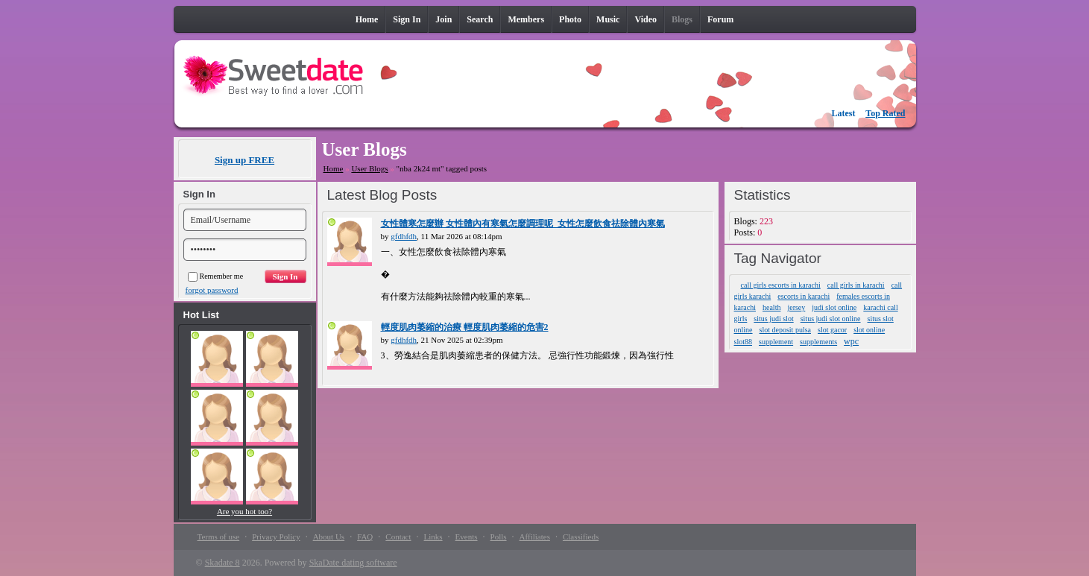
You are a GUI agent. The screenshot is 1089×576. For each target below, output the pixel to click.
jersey (796, 307)
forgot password (212, 289)
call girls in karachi (856, 285)
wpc (851, 341)
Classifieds (581, 536)
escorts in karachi (803, 296)
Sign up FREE (244, 159)
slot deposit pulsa (785, 330)
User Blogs (369, 168)
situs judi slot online (831, 318)
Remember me (216, 276)
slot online (869, 330)
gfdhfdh (404, 236)
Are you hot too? (244, 511)
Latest (844, 113)
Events (466, 536)
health (771, 307)
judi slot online (834, 307)
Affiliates (535, 536)
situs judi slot (773, 318)
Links (433, 536)
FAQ (365, 536)
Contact (398, 536)
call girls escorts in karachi (781, 285)
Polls (498, 536)
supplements (818, 342)
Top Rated (885, 113)
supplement (776, 342)
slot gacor (832, 330)
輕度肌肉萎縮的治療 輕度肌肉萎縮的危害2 (465, 327)
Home (333, 168)
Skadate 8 (222, 562)
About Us (328, 536)
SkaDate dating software (353, 562)
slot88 (743, 342)
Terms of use (219, 536)
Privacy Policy (276, 536)
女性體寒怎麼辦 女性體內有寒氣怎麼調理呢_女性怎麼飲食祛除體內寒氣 (523, 223)
